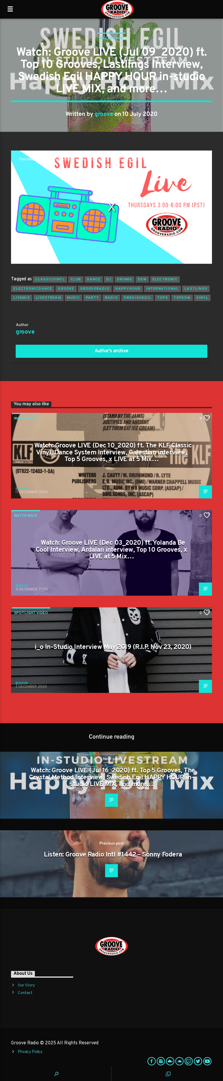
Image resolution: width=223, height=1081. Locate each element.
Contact (25, 992)
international (162, 288)
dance (93, 279)
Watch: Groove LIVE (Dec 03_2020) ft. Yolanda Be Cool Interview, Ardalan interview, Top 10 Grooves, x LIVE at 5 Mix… (111, 550)
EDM (142, 279)
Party (92, 298)
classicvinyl (49, 279)
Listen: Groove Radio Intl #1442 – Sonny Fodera (113, 855)
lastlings (195, 288)
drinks (124, 279)
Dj (108, 279)
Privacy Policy (30, 1052)
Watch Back (111, 38)
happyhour (128, 288)
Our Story (26, 985)
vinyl (202, 298)
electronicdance (32, 288)
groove (103, 114)
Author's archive (111, 351)
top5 (162, 298)
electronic (164, 279)
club (76, 279)
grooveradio (94, 288)
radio (111, 298)
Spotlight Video (31, 613)
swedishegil (137, 298)
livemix (21, 298)
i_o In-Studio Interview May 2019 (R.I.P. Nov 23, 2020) (113, 647)
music (73, 298)
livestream (48, 298)
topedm (182, 298)
